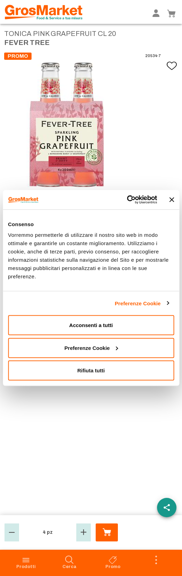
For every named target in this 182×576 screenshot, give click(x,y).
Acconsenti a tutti (91, 325)
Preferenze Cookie (138, 303)
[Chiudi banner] (171, 199)
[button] (12, 532)
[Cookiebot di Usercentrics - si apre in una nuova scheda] (126, 199)
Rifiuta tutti (91, 370)
